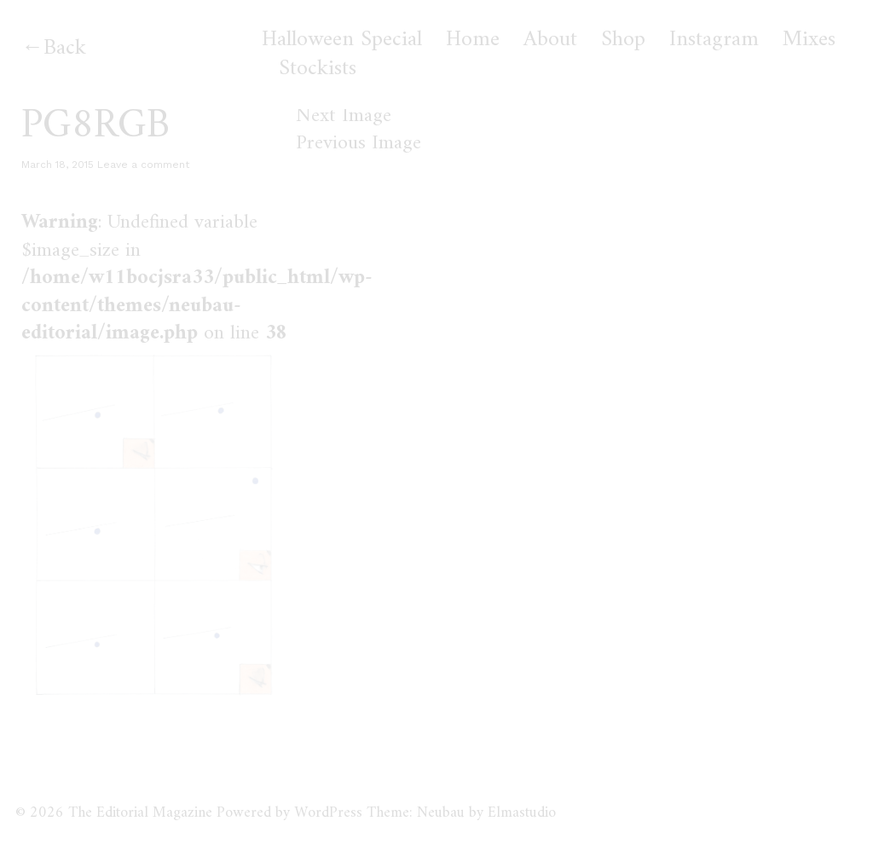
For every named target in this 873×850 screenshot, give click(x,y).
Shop (623, 40)
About (550, 40)
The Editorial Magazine (140, 813)
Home (473, 40)
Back (64, 48)
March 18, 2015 (57, 165)
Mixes (809, 40)
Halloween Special (342, 40)
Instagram (714, 40)
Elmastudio (522, 813)
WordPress (328, 813)
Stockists (317, 69)
